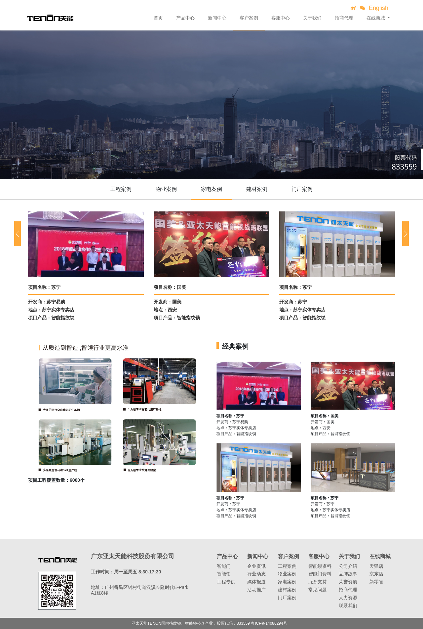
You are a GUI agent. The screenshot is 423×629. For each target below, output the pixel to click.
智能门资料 (319, 573)
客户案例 (249, 18)
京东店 (376, 573)
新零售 (376, 581)
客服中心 (280, 18)
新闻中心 (217, 18)
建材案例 (256, 189)
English (378, 8)
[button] (17, 233)
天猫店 (376, 566)
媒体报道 (256, 581)
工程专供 (226, 581)
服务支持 (317, 581)
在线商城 (380, 556)
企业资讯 (256, 566)
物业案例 (166, 189)
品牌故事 (348, 573)
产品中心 (185, 18)
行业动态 (256, 573)
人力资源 (348, 597)
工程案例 (121, 189)
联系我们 (348, 605)
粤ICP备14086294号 (269, 623)
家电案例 (211, 189)
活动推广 (256, 589)
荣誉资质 (348, 581)
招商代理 (344, 18)
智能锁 (224, 573)
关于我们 (312, 18)
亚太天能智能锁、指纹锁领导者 (50, 18)
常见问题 (317, 589)
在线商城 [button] (376, 18)
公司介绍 (348, 566)
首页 (158, 18)
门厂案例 (302, 189)
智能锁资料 (319, 566)
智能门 (224, 566)
